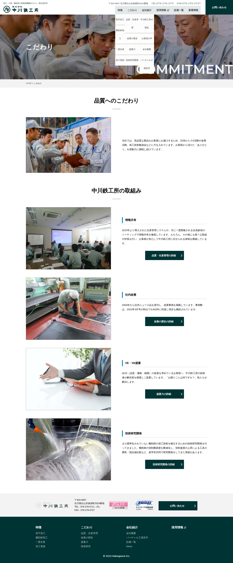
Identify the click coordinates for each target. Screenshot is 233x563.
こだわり (132, 10)
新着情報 (193, 10)
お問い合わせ (219, 7)
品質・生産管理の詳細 (164, 256)
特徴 (120, 10)
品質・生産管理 (89, 533)
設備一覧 (179, 10)
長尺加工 (40, 533)
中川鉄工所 (23, 9)
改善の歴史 (87, 537)
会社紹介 (147, 10)
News (129, 546)
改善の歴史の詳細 (163, 322)
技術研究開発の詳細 (164, 465)
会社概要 (131, 533)
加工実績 (40, 546)
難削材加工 (42, 537)
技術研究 (86, 546)
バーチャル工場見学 (137, 537)
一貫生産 (40, 542)
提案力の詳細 (163, 394)
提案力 (84, 542)
